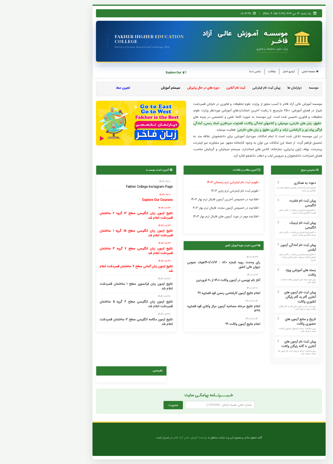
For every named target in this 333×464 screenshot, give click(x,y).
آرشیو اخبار (246, 72)
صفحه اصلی (267, 72)
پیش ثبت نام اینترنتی (224, 87)
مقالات (229, 72)
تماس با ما (212, 72)
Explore (134, 72)
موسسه (271, 87)
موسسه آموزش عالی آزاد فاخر (147, 438)
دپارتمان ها (252, 87)
